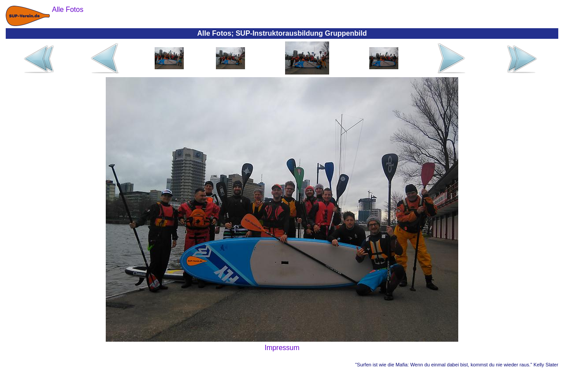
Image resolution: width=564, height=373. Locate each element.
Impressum (281, 347)
